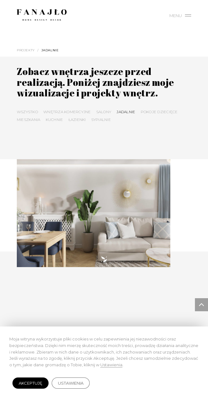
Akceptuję (30, 383)
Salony (103, 111)
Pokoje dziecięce (159, 111)
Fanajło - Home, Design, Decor (42, 16)
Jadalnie (125, 111)
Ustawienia (70, 383)
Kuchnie (54, 119)
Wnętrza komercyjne (67, 111)
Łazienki (77, 119)
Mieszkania (28, 119)
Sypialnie (101, 119)
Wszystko (27, 111)
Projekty (26, 50)
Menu (180, 15)
